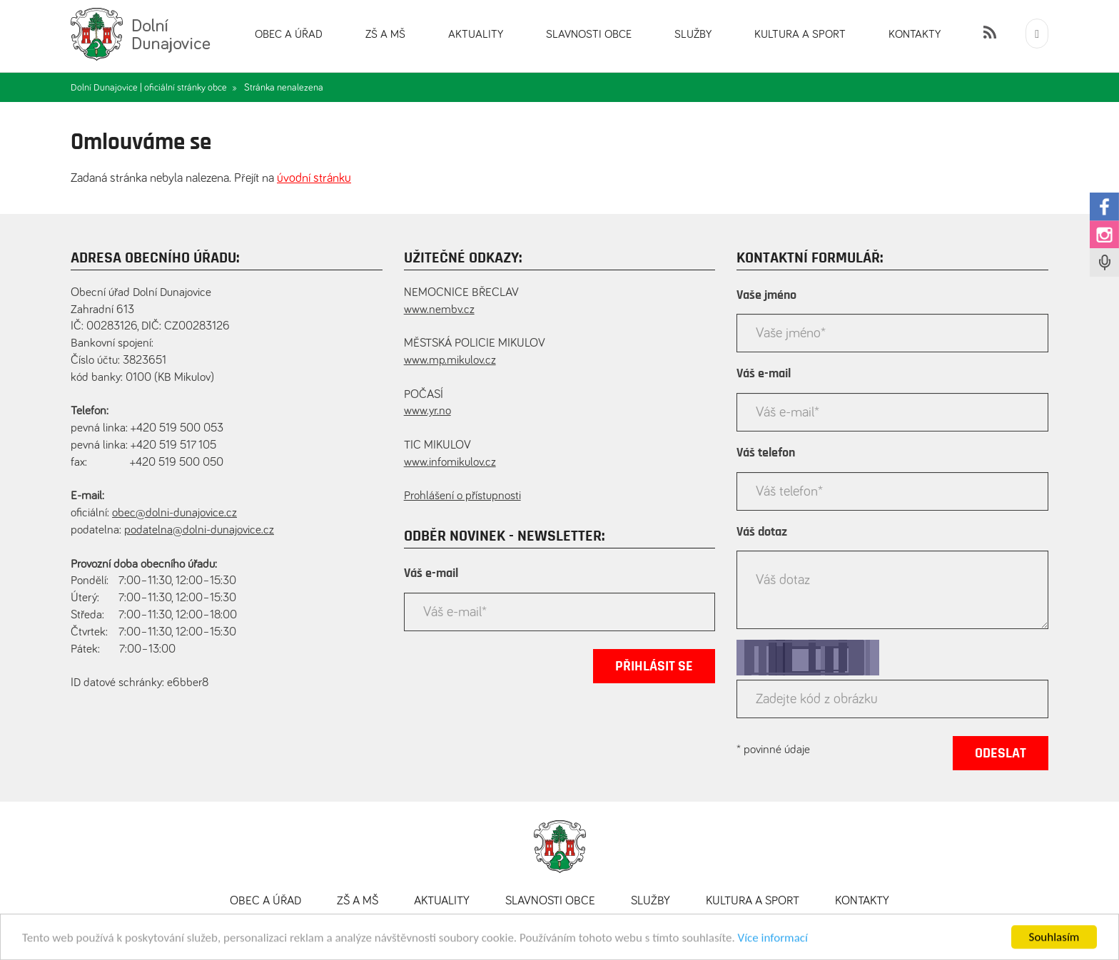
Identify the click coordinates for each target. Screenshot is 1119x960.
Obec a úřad (289, 34)
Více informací (773, 943)
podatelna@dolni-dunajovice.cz (199, 530)
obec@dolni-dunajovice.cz (174, 513)
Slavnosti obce (589, 34)
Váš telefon (765, 452)
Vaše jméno (766, 295)
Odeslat (1000, 753)
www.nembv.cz (439, 310)
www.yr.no (427, 411)
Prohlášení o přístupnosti (462, 496)
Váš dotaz (761, 532)
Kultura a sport (800, 34)
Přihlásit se (654, 666)
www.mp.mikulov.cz (450, 360)
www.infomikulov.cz (450, 462)
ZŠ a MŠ (385, 34)
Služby (693, 34)
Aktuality (475, 34)
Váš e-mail (431, 573)
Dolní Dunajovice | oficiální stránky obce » (154, 88)
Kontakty (914, 34)
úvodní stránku (314, 178)
